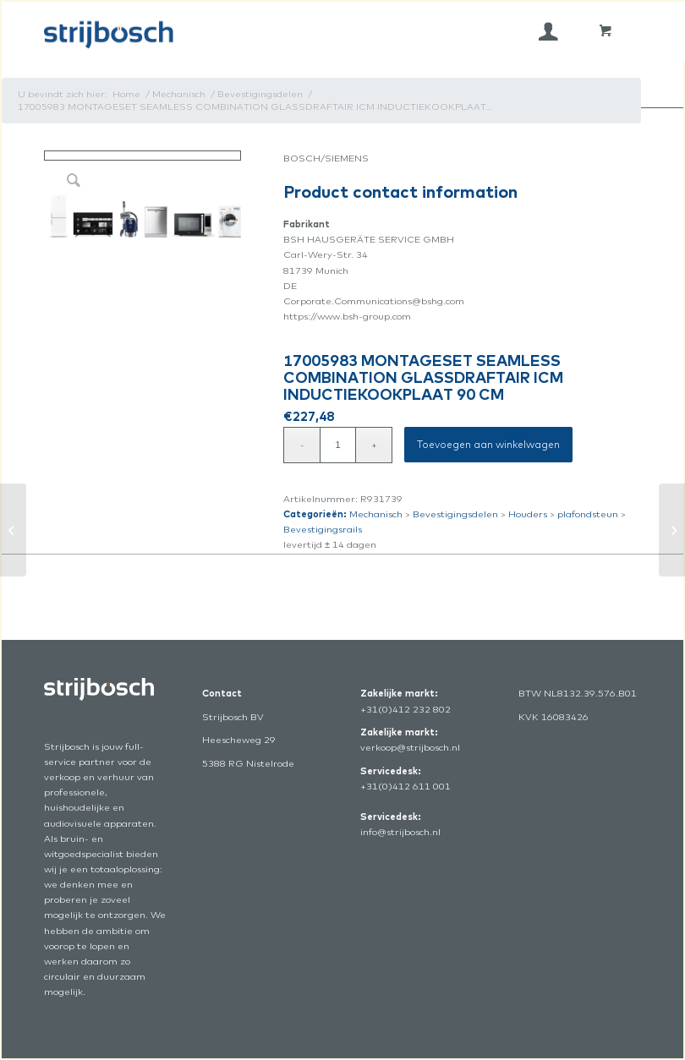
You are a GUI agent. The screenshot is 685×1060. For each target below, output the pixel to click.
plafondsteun (587, 514)
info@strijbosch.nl (400, 832)
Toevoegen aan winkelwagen (488, 444)
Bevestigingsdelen (455, 514)
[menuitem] (548, 31)
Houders (527, 514)
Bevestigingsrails (322, 529)
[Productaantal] (338, 445)
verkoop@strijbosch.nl (410, 747)
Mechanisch (376, 514)
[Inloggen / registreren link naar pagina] (548, 31)
